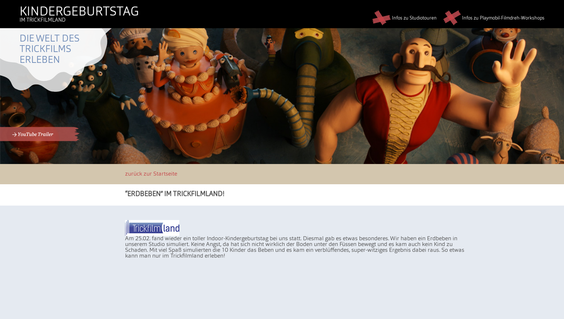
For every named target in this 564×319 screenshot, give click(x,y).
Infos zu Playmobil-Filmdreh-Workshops (493, 18)
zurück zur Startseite (151, 174)
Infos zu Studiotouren (404, 18)
